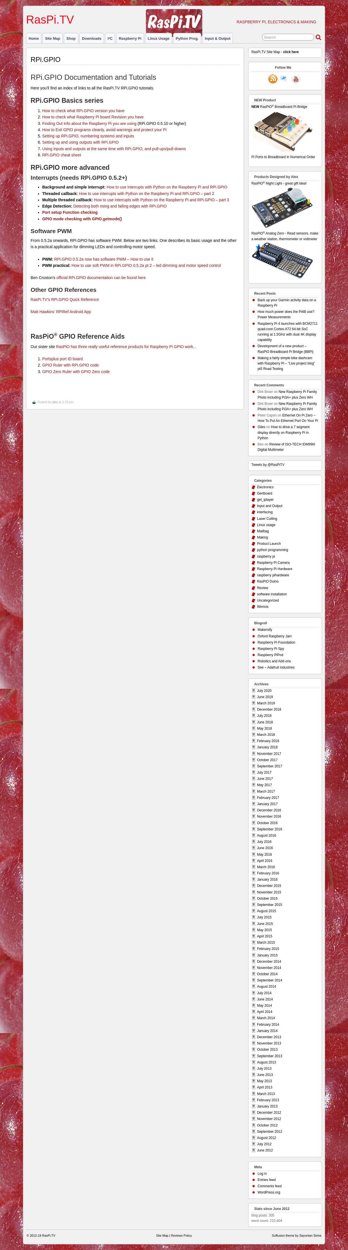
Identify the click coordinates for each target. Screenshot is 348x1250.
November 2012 (269, 1119)
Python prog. (187, 38)
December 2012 (269, 1113)
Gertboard (264, 493)
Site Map (52, 38)
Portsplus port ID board (62, 359)
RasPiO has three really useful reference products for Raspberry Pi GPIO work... (126, 346)
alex (55, 402)
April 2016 (264, 861)
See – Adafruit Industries (276, 667)
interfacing (265, 512)
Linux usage (158, 38)
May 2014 (264, 1006)
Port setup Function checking (69, 212)
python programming (272, 550)
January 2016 (267, 880)
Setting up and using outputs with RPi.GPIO (80, 142)
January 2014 (267, 1031)
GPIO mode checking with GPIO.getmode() (82, 219)
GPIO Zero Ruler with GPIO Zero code (76, 371)
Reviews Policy (181, 1235)
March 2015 (266, 943)
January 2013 (267, 1106)
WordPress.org (269, 1192)
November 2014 (269, 968)
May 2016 (264, 855)
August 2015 (266, 911)
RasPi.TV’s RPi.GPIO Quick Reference (65, 299)
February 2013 (268, 1100)
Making (262, 537)
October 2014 (267, 974)
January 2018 (267, 747)
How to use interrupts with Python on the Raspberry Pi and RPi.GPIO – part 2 (146, 193)
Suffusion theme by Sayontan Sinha (296, 1235)
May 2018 (264, 728)
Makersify (265, 630)
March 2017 (266, 791)
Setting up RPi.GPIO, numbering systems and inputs (88, 136)
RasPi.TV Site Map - (275, 52)
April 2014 (264, 1012)
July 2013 (264, 1069)
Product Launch (269, 544)
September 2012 (269, 1132)
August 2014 (266, 987)
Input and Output (269, 506)
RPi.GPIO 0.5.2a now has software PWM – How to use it (103, 259)
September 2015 (269, 905)
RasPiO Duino (268, 581)
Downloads (91, 38)
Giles (261, 427)
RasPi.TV (50, 19)
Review (262, 588)
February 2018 (268, 741)
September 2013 (269, 1056)
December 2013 (269, 1037)
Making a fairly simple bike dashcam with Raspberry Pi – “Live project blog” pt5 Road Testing (286, 363)
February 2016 (268, 873)
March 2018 (266, 735)
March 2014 (266, 1018)
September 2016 (269, 829)
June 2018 (265, 722)
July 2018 (264, 716)
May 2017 (264, 785)
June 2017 (265, 779)
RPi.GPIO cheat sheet (61, 155)
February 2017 (268, 798)
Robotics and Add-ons (274, 661)
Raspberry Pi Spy (271, 649)
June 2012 (265, 1150)
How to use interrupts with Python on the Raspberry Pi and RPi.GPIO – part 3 (161, 200)
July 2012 (264, 1144)
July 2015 (264, 917)
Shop (70, 38)
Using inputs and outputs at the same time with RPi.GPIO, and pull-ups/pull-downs (114, 148)
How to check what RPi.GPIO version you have (83, 110)
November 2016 (269, 816)
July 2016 (264, 842)
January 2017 (267, 804)
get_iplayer (265, 500)
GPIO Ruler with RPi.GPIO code (70, 365)
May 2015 (264, 930)
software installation (272, 594)
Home (34, 38)
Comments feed (270, 1186)
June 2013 (265, 1075)
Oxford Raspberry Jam (275, 636)
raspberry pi (130, 38)
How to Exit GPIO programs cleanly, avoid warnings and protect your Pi (104, 129)
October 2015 (267, 899)
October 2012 (267, 1125)
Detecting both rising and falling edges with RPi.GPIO (120, 206)
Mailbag (263, 531)
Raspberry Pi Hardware (274, 569)
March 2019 (266, 703)
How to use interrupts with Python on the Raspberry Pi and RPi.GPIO (167, 187)
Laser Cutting (267, 519)
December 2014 (269, 962)
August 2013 (266, 1062)
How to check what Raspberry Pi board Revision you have (93, 117)
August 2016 (266, 835)
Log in (262, 1174)
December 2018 (269, 709)
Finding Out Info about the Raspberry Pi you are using (89, 123)
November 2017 (269, 754)
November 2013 (269, 1043)
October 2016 (267, 823)
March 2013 (266, 1094)
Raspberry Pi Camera (273, 563)
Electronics (265, 487)
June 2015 (265, 924)
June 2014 (265, 999)
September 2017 (269, 766)
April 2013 (264, 1087)
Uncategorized (268, 600)
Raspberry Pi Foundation (276, 642)
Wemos (262, 607)
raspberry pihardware (273, 575)
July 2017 (264, 772)
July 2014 (264, 993)
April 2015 (264, 936)
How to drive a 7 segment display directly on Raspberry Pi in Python (283, 432)
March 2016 (266, 867)
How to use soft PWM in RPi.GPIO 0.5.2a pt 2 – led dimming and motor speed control (146, 265)
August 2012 (266, 1138)
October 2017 (267, 760)
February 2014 (268, 1025)
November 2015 (269, 892)
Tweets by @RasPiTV (268, 465)
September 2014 (269, 980)
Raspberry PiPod (270, 655)
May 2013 (264, 1081)
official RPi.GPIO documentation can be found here (101, 277)
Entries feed (267, 1180)
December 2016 (269, 810)
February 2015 (268, 949)
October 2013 (267, 1050)
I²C (110, 38)
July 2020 (264, 691)
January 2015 (267, 955)
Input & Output (218, 38)
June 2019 (265, 697)
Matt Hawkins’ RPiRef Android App (61, 311)
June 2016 (265, 848)
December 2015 (269, 886)
